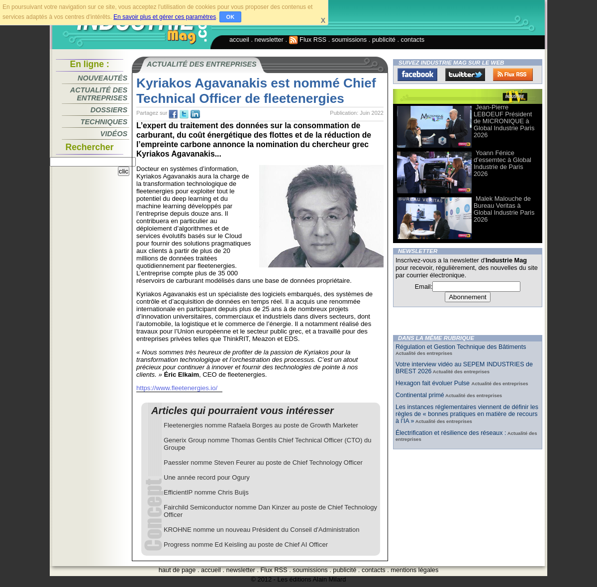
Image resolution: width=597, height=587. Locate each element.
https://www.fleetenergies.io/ (176, 388)
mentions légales (414, 570)
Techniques (104, 122)
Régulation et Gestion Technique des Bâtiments (461, 346)
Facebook (417, 74)
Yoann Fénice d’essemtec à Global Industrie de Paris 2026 (502, 163)
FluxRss (513, 74)
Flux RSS (308, 39)
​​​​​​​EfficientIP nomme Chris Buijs (206, 492)
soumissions (349, 39)
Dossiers (109, 110)
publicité (384, 39)
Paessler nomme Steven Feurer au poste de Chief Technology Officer (263, 462)
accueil (239, 39)
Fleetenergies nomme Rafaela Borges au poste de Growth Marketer (261, 425)
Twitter (465, 74)
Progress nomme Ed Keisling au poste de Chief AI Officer (246, 544)
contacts (413, 39)
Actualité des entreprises (98, 94)
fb (173, 114)
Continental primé (420, 395)
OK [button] (230, 17)
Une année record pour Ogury (207, 477)
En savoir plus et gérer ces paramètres (164, 16)
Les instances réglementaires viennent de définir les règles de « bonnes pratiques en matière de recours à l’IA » (467, 414)
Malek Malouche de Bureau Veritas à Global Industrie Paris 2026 (504, 209)
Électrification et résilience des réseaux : (451, 432)
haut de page (177, 570)
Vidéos (113, 134)
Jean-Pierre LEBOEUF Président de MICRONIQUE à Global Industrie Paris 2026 (504, 121)
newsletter (269, 39)
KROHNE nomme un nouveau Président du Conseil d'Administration (261, 529)
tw (184, 114)
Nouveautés (102, 78)
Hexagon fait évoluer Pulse (434, 383)
